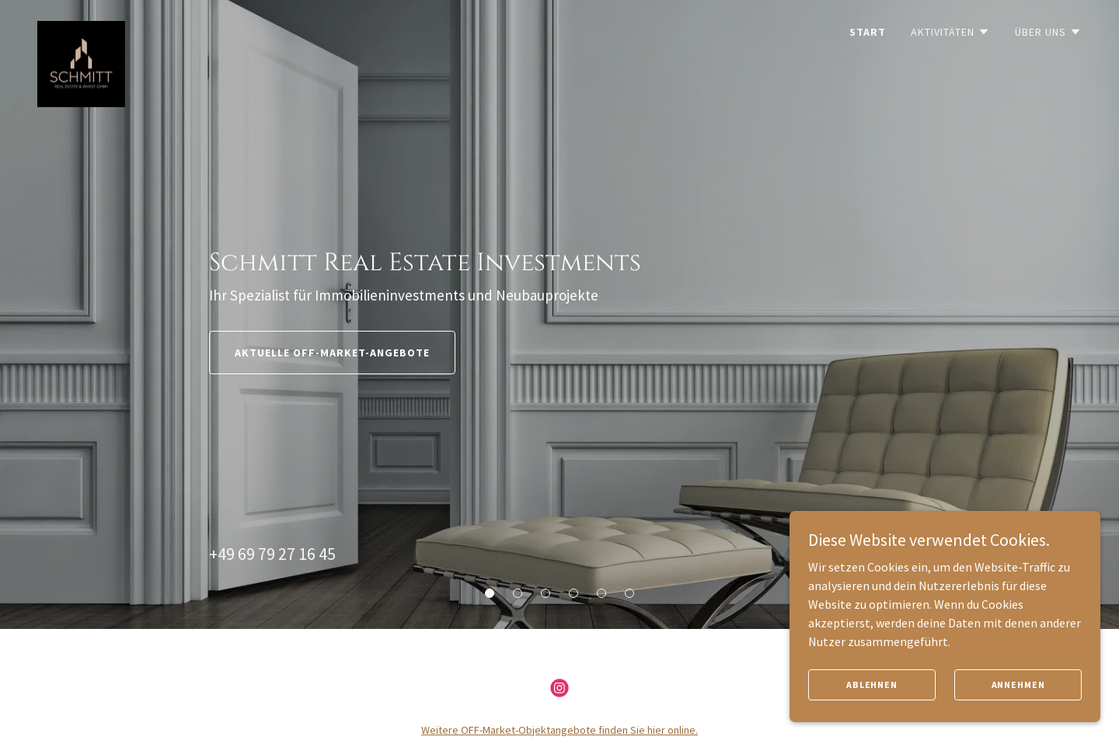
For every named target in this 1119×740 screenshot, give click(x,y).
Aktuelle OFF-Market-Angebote (332, 353)
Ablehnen (872, 705)
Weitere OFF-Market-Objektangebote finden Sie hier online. (559, 730)
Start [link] (867, 32)
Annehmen (1018, 705)
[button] (950, 32)
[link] (81, 27)
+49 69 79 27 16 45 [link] (272, 554)
